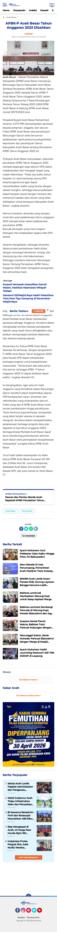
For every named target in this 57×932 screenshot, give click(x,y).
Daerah (44, 10)
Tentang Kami (33, 917)
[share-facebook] (21, 529)
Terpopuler (19, 10)
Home (6, 10)
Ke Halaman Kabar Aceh (28, 695)
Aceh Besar (10, 511)
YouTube (41, 911)
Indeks (33, 10)
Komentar (28, 535)
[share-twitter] (26, 529)
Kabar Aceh (11, 688)
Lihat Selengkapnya (28, 857)
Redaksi (21, 917)
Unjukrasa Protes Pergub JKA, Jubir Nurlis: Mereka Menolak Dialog (18, 844)
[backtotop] (28, 896)
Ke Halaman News (28, 680)
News (7, 672)
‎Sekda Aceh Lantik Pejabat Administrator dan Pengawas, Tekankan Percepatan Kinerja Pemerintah (20, 786)
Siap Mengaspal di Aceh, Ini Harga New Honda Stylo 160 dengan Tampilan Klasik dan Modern (19, 830)
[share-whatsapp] (31, 529)
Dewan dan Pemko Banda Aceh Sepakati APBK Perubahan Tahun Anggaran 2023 (24, 499)
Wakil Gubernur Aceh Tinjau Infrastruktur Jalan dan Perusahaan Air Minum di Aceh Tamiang (20, 801)
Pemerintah (27, 511)
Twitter (35, 911)
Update (38, 311)
